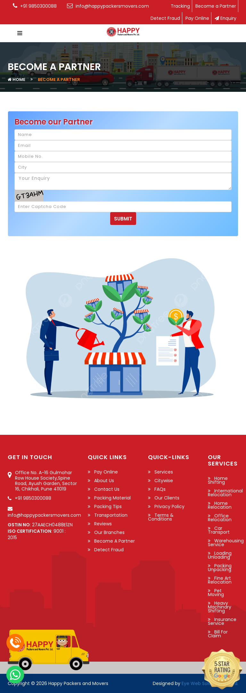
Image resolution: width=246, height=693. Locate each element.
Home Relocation (220, 505)
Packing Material (112, 498)
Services (163, 472)
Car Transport (219, 530)
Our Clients (166, 498)
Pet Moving (216, 592)
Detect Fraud (165, 18)
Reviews (103, 524)
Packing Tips (108, 506)
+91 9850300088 (33, 498)
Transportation (110, 515)
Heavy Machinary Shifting (219, 607)
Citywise (163, 480)
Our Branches (109, 532)
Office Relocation (220, 518)
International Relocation (225, 493)
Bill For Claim (218, 634)
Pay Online (197, 18)
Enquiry (225, 18)
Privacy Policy (169, 506)
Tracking (180, 6)
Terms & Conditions (161, 517)
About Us (104, 480)
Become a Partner (215, 6)
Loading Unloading (220, 555)
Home (18, 79)
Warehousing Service (226, 542)
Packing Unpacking (220, 567)
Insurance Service (222, 621)
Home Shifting (218, 480)
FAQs (160, 489)
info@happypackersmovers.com (44, 515)
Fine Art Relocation (220, 580)
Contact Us (106, 489)
